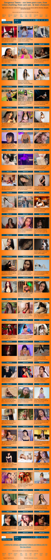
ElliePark (4, 471)
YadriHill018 (36, 492)
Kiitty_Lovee (20, 131)
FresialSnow (4, 428)
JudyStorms (4, 173)
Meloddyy (36, 68)
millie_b (3, 68)
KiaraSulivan (4, 280)
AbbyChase (36, 365)
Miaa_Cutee (4, 407)
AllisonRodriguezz (22, 343)
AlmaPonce (36, 471)
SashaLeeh (20, 365)
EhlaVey (19, 407)
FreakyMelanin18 (5, 88)
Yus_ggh (20, 450)
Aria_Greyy (20, 173)
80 (17, 22)
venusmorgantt (5, 301)
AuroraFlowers (37, 173)
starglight (36, 280)
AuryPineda (36, 513)
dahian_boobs (37, 322)
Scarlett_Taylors (5, 492)
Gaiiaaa (19, 428)
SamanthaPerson (38, 450)
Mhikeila (20, 68)
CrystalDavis (37, 428)
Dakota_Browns (5, 238)
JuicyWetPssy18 (21, 46)
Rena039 (36, 25)
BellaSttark (4, 258)
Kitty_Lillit (36, 195)
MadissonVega (21, 88)
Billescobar (20, 195)
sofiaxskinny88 (21, 153)
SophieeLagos (5, 513)
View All (16, 20)
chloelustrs (20, 258)
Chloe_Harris (4, 46)
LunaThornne (5, 450)
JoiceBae (4, 153)
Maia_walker (37, 216)
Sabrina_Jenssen (22, 322)
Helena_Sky (36, 131)
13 (41, 20)
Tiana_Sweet (4, 216)
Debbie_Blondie (21, 216)
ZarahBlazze (4, 195)
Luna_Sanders (21, 280)
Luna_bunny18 (21, 238)
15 (47, 20)
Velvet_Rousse (37, 238)
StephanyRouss (37, 46)
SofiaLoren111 (37, 301)
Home (3, 20)
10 (33, 20)
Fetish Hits (36, 558)
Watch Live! (9, 44)
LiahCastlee (4, 110)
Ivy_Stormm (20, 513)
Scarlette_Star (5, 365)
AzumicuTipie (5, 386)
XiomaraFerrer (37, 88)
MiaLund (20, 301)
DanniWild (20, 25)
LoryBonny (20, 110)
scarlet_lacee (21, 471)
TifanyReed (36, 386)
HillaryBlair (36, 110)
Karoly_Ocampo (37, 407)
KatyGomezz (20, 386)
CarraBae (36, 153)
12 (39, 20)
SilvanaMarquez (37, 258)
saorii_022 (4, 343)
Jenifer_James (5, 25)
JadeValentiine (21, 492)
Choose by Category (7, 22)
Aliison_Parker (5, 131)
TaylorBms (4, 322)
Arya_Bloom (37, 343)
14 (44, 20)
